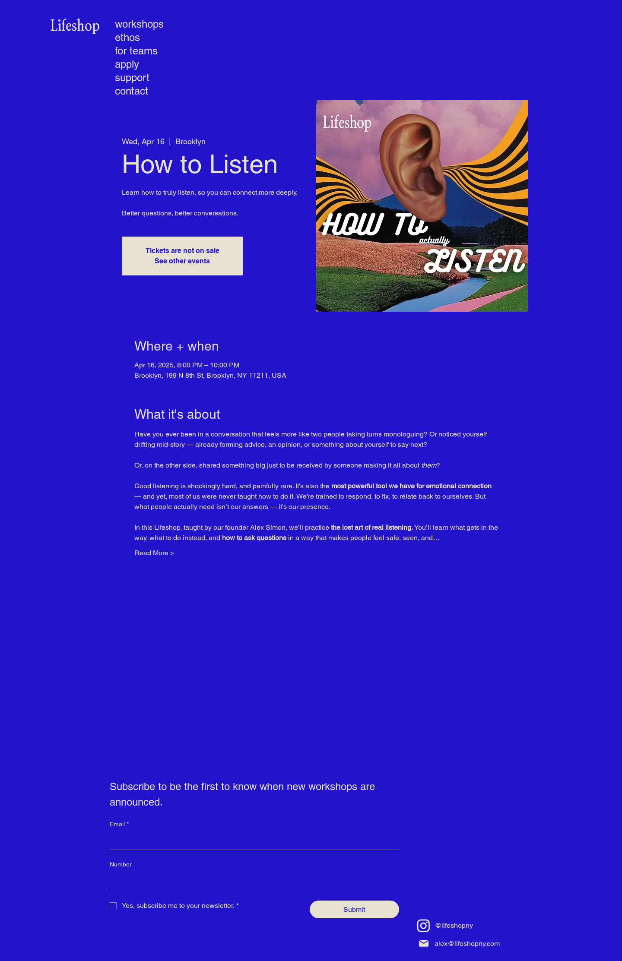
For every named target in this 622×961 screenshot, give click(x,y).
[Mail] (423, 943)
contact (131, 91)
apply (127, 64)
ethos (127, 37)
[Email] (252, 841)
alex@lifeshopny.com (467, 943)
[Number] (252, 881)
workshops (138, 24)
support (132, 77)
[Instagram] (423, 925)
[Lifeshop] (75, 26)
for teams (136, 51)
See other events (182, 261)
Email (119, 824)
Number (121, 864)
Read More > (154, 553)
